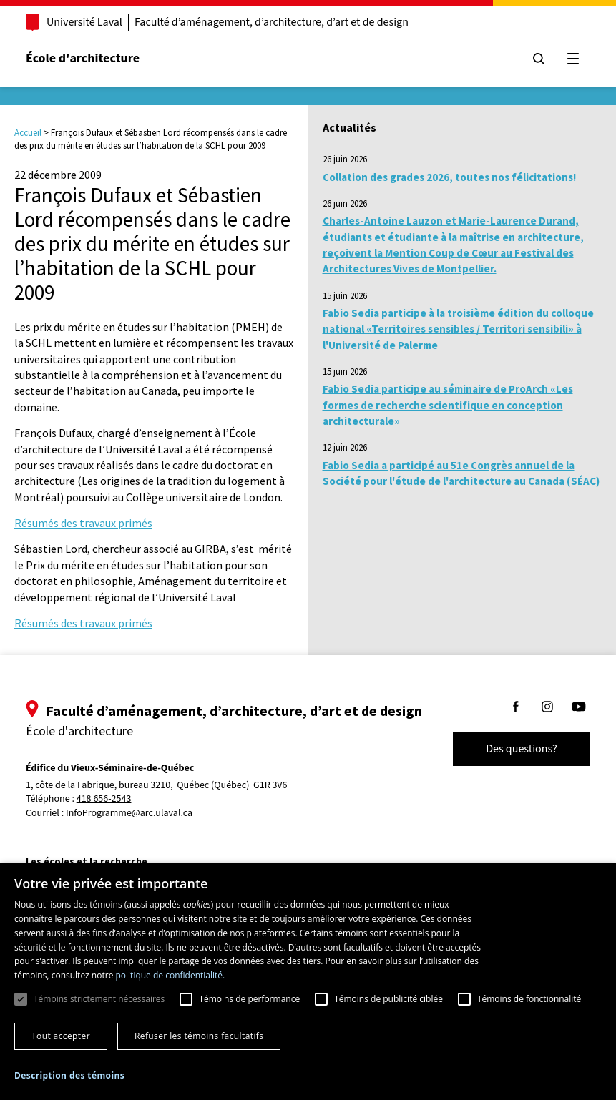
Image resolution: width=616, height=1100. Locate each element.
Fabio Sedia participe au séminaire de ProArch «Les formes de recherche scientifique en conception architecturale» (448, 405)
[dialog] (308, 981)
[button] (69, 1075)
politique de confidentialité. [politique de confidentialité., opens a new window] (170, 975)
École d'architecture (83, 58)
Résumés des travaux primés (83, 523)
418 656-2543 (104, 799)
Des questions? (521, 749)
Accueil (27, 133)
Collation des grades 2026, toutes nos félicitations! (449, 177)
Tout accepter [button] (60, 1036)
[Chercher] (539, 58)
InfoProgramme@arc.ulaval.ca (129, 813)
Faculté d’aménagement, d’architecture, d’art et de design (272, 22)
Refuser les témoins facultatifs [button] (199, 1036)
